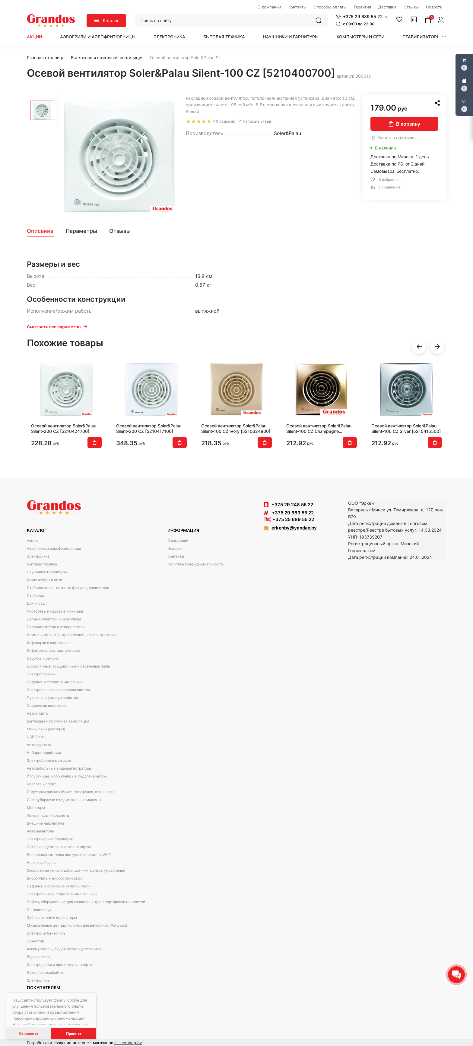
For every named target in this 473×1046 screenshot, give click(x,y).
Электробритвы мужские (49, 760)
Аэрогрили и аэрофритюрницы (97, 36)
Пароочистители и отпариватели (55, 627)
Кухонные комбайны (45, 972)
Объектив (35, 941)
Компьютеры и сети (360, 36)
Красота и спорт (41, 784)
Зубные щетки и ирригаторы (52, 917)
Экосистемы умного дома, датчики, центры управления (76, 870)
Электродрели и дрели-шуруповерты (60, 964)
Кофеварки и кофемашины (50, 642)
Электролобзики (41, 674)
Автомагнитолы (41, 831)
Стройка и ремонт (42, 658)
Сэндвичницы (39, 909)
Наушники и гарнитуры (291, 36)
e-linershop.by (128, 1042)
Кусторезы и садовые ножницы (55, 611)
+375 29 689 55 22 (289, 513)
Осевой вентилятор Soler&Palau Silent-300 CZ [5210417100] (148, 428)
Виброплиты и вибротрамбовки (54, 878)
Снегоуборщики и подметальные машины (64, 799)
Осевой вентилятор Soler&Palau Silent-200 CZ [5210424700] (63, 428)
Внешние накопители (45, 823)
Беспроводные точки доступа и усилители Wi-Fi (69, 854)
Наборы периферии (44, 752)
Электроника (169, 36)
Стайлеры (36, 595)
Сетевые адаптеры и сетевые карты (59, 847)
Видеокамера (39, 956)
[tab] (43, 231)
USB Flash (35, 737)
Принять (73, 1033)
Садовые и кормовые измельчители (58, 886)
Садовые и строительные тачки (55, 682)
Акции (34, 36)
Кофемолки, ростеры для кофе (53, 650)
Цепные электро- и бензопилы (54, 619)
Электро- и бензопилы (46, 933)
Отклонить (28, 1033)
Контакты (175, 556)
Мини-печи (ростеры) (46, 729)
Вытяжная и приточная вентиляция (58, 721)
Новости (175, 548)
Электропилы (38, 980)
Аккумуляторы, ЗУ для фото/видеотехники (64, 949)
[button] (362, 16)
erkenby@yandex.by (294, 528)
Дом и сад (36, 603)
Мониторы (36, 807)
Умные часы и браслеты (48, 815)
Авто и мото (37, 713)
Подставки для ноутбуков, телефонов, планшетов (71, 792)
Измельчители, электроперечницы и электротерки (71, 634)
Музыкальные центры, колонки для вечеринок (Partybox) (77, 925)
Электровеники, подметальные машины (62, 894)
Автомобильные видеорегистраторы (59, 768)
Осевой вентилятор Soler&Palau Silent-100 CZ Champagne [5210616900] (318, 428)
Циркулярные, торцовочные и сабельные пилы (68, 666)
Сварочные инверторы (47, 705)
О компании (177, 540)
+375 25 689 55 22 (289, 519)
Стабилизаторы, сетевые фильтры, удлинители (68, 587)
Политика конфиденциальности (195, 564)
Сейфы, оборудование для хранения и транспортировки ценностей (86, 902)
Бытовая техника (224, 36)
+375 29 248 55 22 (292, 504)
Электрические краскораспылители (58, 689)
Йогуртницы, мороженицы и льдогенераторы (67, 776)
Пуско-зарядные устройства (52, 697)
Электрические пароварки (50, 839)
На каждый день (41, 862)
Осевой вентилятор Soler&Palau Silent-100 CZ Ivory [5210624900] (235, 428)
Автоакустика (39, 744)
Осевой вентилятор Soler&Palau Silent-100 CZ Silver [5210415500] (406, 428)
